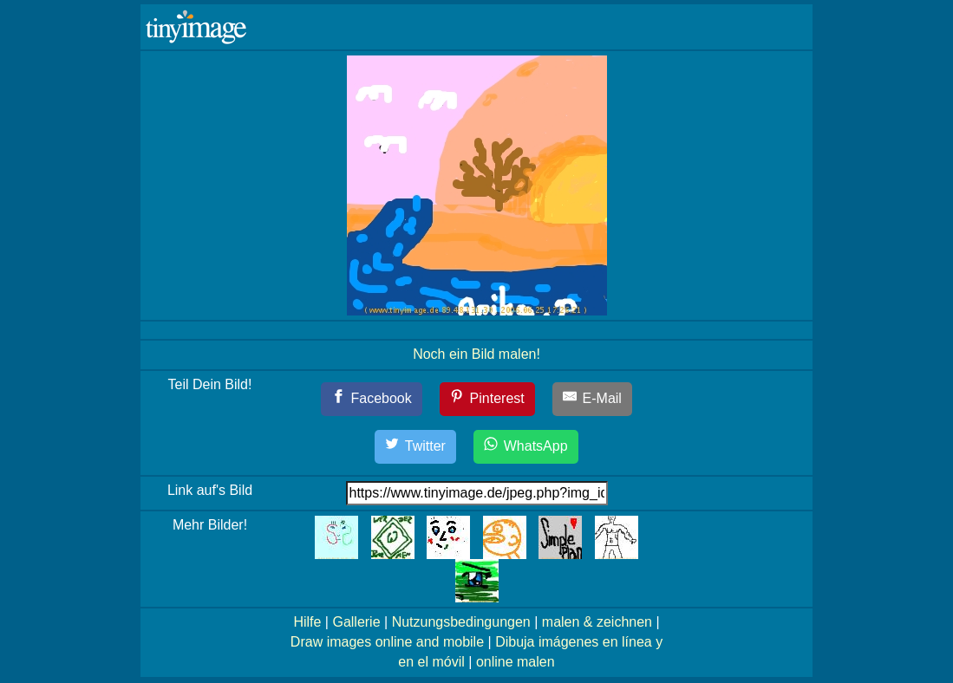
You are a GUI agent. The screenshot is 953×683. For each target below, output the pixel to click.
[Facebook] (371, 399)
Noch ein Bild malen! (476, 354)
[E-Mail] (592, 399)
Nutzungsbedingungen (461, 622)
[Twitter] (415, 447)
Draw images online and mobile (387, 641)
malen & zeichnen (597, 622)
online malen (515, 661)
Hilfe (307, 622)
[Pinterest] (487, 399)
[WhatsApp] (525, 447)
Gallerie (356, 622)
